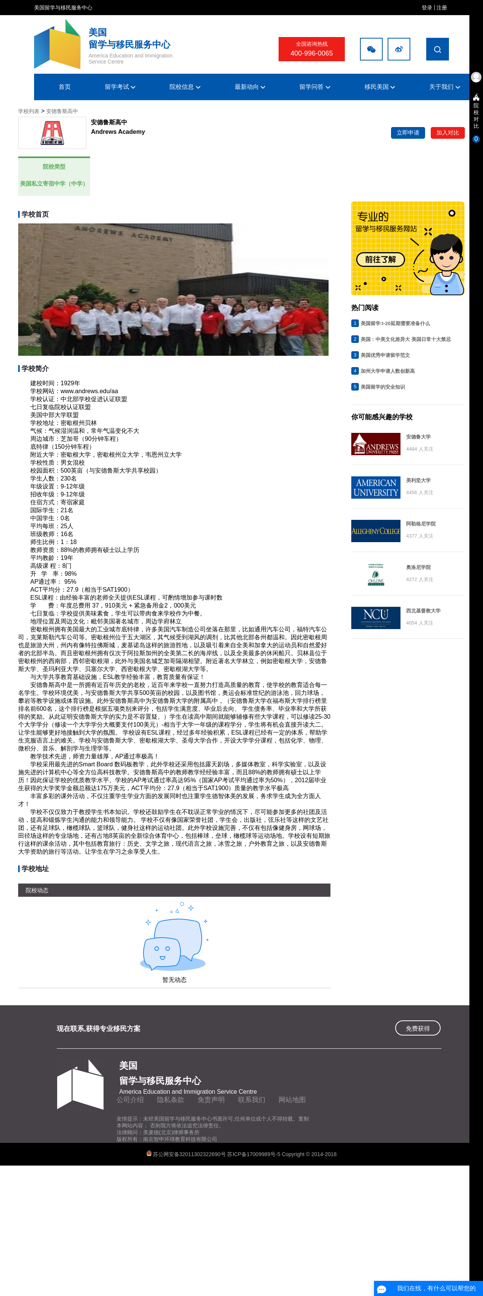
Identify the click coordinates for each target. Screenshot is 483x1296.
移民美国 (380, 87)
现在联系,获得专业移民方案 (98, 1028)
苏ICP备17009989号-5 (254, 1154)
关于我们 (444, 87)
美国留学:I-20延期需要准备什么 (395, 323)
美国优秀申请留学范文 (385, 355)
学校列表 (28, 111)
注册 (441, 7)
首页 (65, 87)
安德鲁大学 (418, 437)
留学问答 (314, 87)
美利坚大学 (418, 480)
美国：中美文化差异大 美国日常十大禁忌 (406, 339)
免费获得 (418, 1028)
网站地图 (292, 1100)
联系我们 (251, 1100)
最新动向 (250, 87)
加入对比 (447, 132)
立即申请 (408, 132)
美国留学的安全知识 (383, 387)
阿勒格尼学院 (421, 524)
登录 (427, 7)
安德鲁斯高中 (62, 111)
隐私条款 (170, 1100)
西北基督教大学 (423, 611)
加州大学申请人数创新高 (388, 371)
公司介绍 (130, 1100)
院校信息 (185, 87)
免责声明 (211, 1100)
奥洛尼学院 (418, 567)
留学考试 (120, 87)
